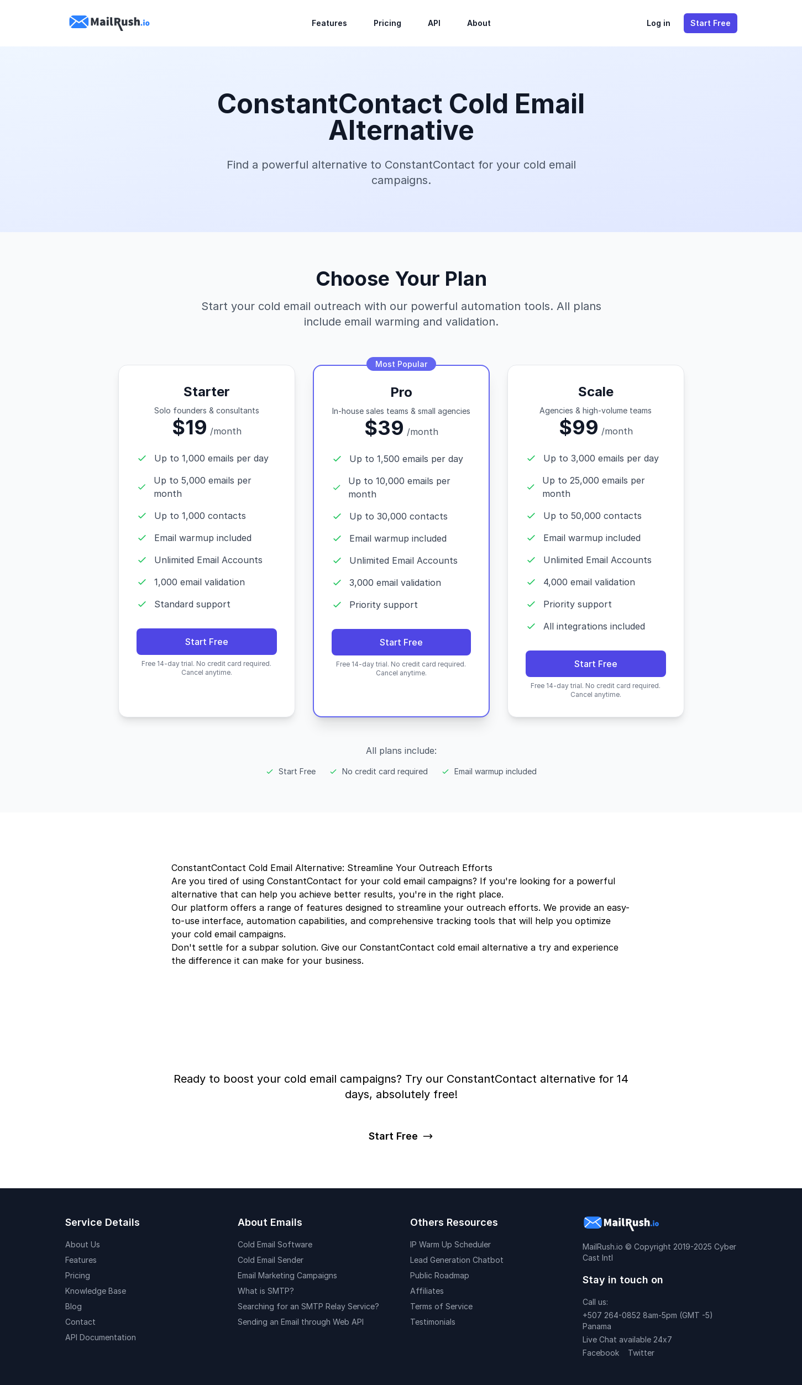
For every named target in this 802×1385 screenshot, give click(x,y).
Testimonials (432, 1321)
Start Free (710, 23)
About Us (82, 1244)
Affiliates (427, 1290)
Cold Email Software (275, 1244)
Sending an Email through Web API (301, 1321)
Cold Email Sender (270, 1260)
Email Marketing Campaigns (287, 1275)
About (479, 23)
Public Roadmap (439, 1275)
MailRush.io (603, 1246)
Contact (80, 1321)
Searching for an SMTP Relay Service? (308, 1306)
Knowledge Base (95, 1290)
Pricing (387, 23)
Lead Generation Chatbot (457, 1260)
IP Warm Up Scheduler (450, 1244)
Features (329, 23)
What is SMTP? (266, 1290)
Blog (73, 1306)
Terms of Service (441, 1306)
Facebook (601, 1352)
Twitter (641, 1352)
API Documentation (100, 1337)
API (434, 23)
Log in (658, 23)
